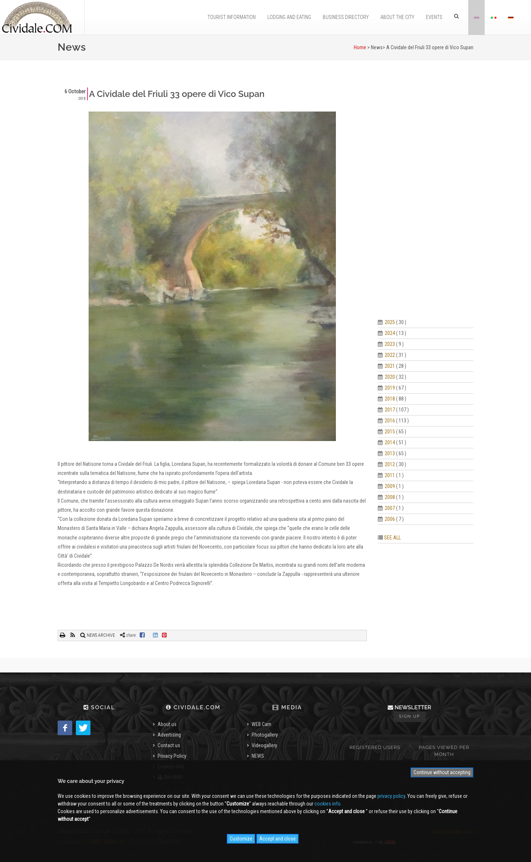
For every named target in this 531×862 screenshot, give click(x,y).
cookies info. (328, 804)
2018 (390, 399)
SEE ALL (392, 538)
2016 (390, 421)
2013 (390, 453)
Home (360, 47)
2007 (390, 508)
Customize (241, 839)
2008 (390, 497)
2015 (390, 431)
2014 (390, 442)
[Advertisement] (426, 196)
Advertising (169, 735)
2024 (390, 333)
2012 (390, 464)
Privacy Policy (172, 756)
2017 (390, 410)
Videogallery (264, 745)
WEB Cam (261, 724)
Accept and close (277, 839)
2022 (390, 355)
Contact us (169, 745)
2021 (390, 366)
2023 (390, 344)
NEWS (258, 756)
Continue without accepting (442, 772)
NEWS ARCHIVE (97, 635)
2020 (390, 377)
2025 (390, 322)
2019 (390, 388)
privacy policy (391, 796)
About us (167, 724)
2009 (390, 486)
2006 (390, 519)
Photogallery (265, 735)
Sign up (409, 716)
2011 (390, 475)
